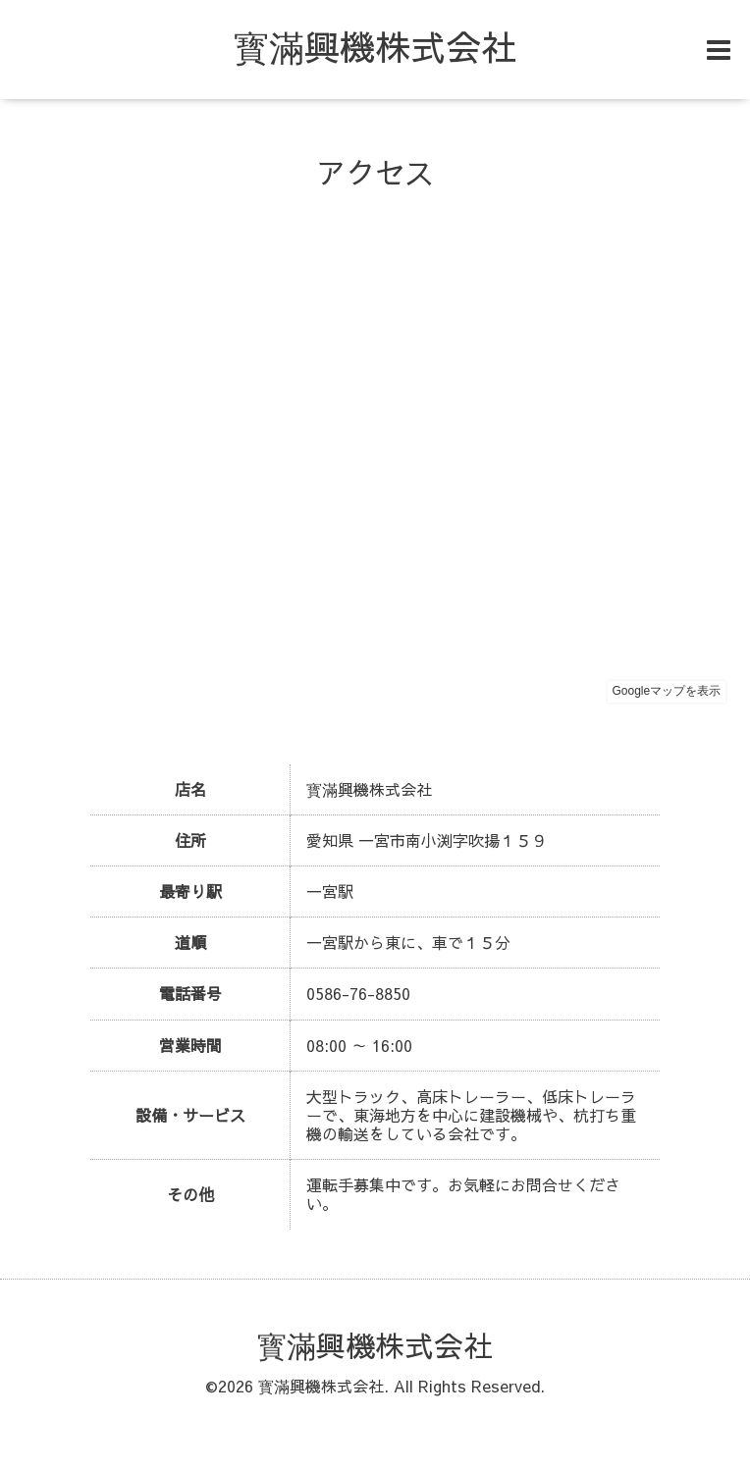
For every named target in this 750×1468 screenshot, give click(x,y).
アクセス (375, 172)
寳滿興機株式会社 (375, 46)
